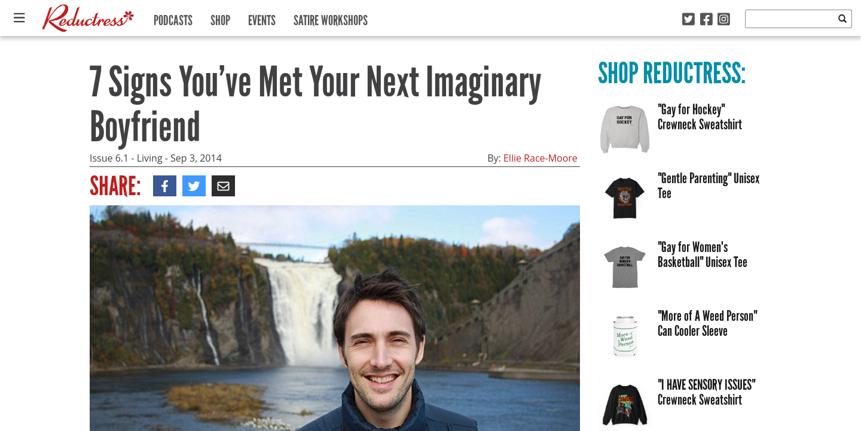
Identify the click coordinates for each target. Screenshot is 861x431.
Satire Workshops (331, 17)
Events (262, 17)
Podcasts (173, 17)
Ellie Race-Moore (540, 158)
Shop (220, 17)
